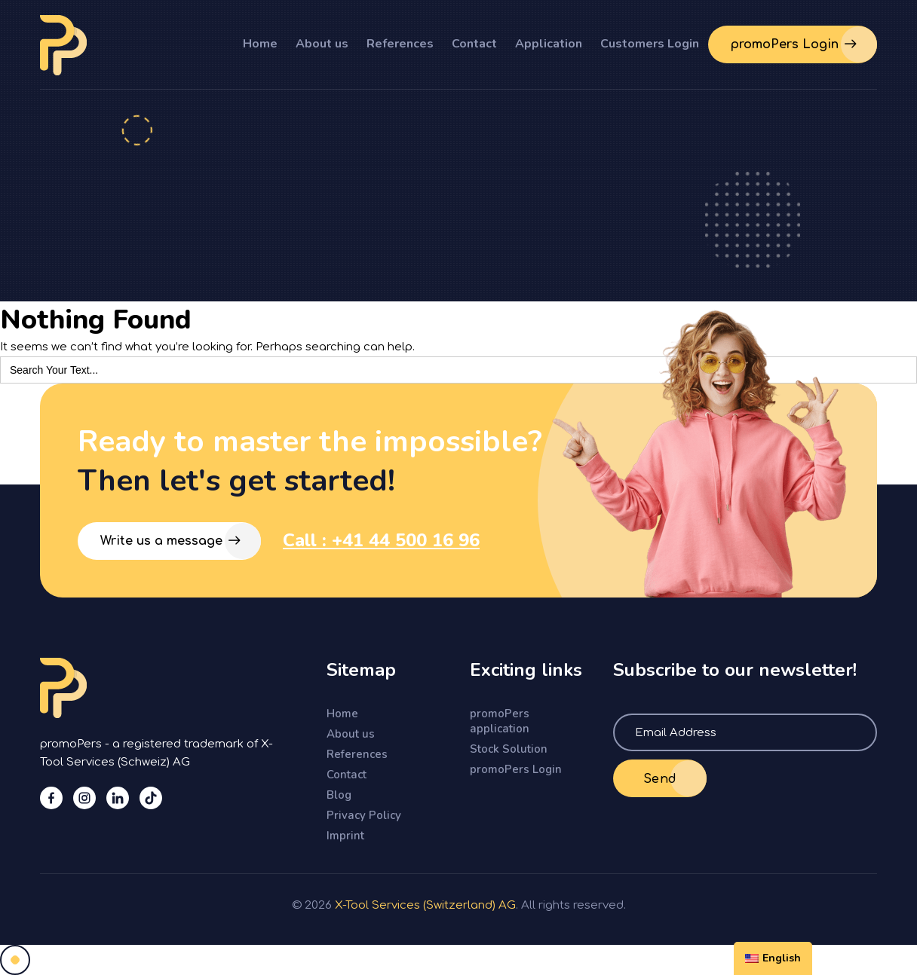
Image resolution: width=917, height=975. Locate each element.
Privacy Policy (364, 815)
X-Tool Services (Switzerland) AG (425, 905)
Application (548, 43)
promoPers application (499, 721)
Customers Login (649, 43)
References (400, 43)
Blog (339, 794)
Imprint (345, 835)
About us (322, 43)
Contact (474, 43)
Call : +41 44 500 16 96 (381, 540)
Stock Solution (508, 748)
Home (260, 43)
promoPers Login (516, 769)
